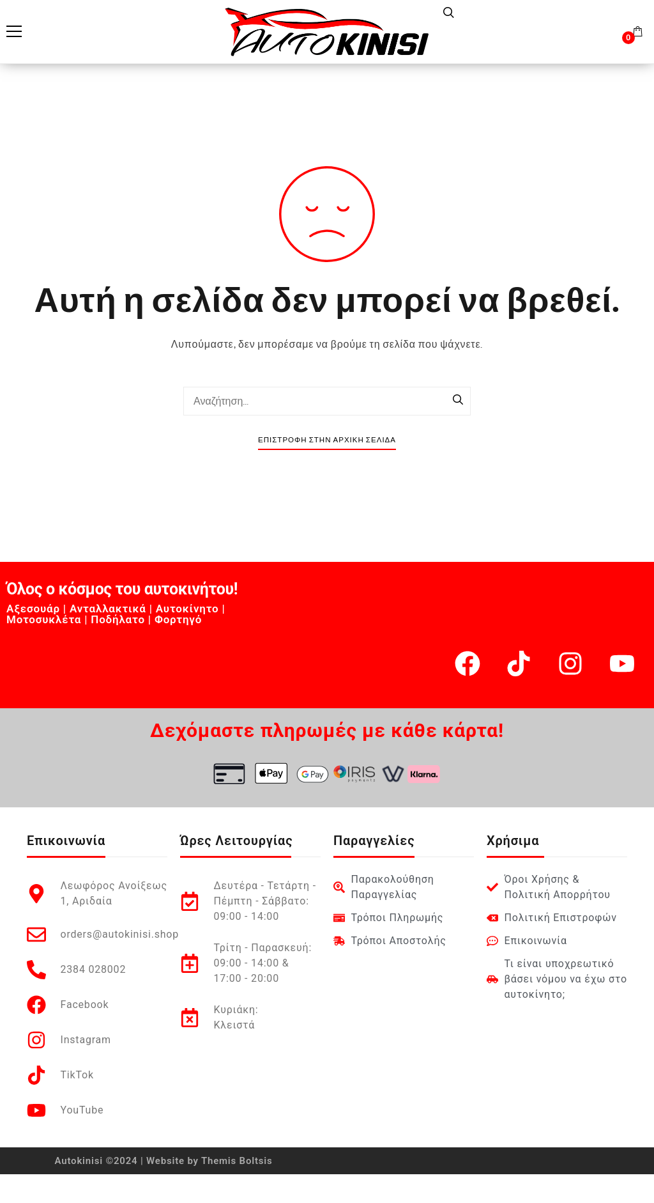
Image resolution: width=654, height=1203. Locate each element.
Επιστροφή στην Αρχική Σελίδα (327, 440)
